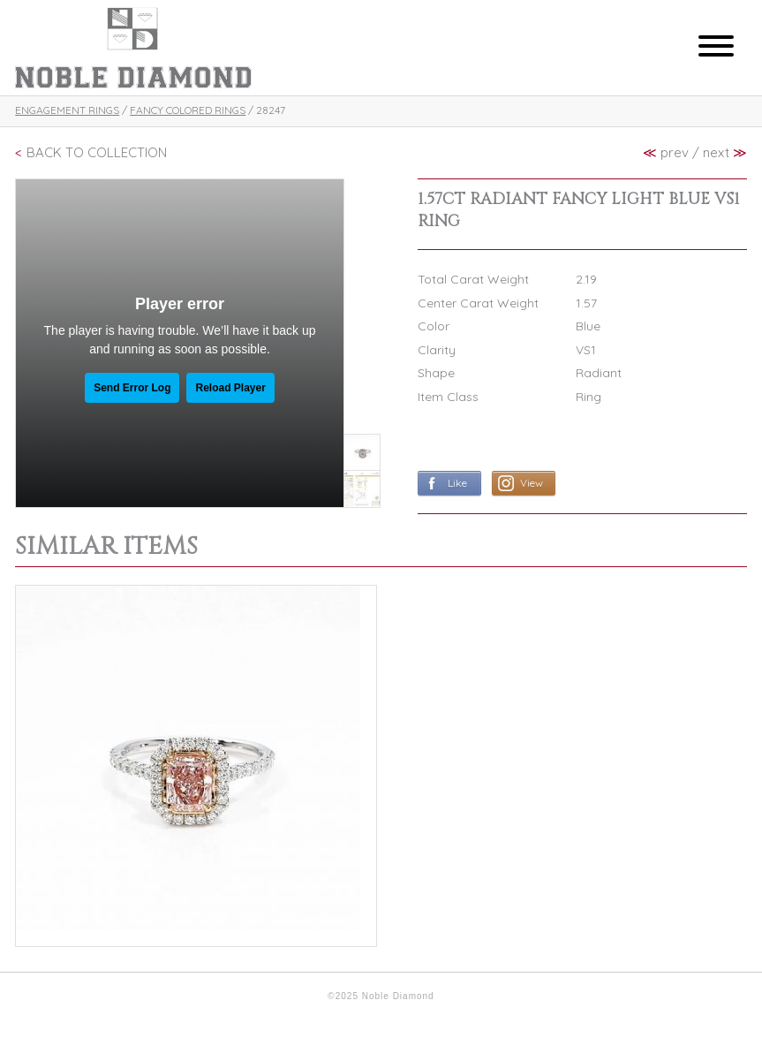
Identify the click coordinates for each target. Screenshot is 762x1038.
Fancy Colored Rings (187, 110)
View (531, 482)
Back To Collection (96, 152)
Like (457, 482)
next (725, 152)
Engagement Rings (67, 110)
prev (666, 152)
